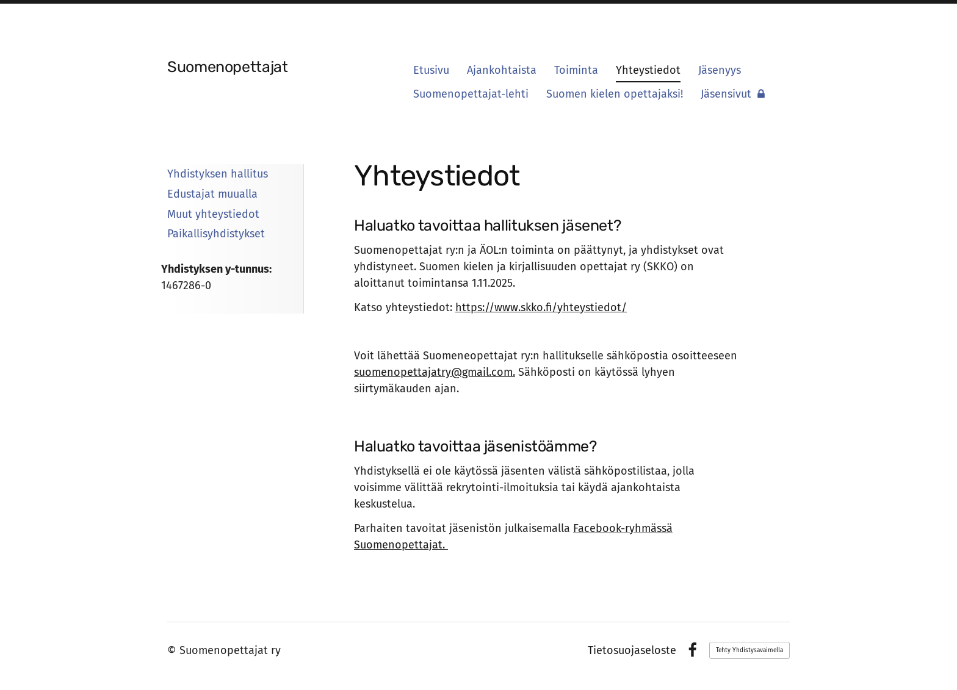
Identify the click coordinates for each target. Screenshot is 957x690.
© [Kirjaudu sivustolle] (173, 650)
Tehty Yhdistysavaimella (749, 650)
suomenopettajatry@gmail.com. (434, 372)
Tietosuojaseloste (632, 650)
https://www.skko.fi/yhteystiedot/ (541, 307)
